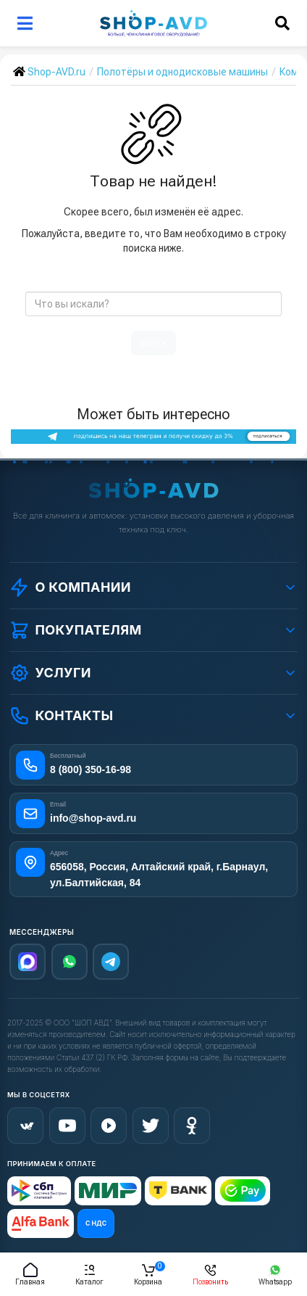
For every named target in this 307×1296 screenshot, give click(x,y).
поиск (153, 343)
